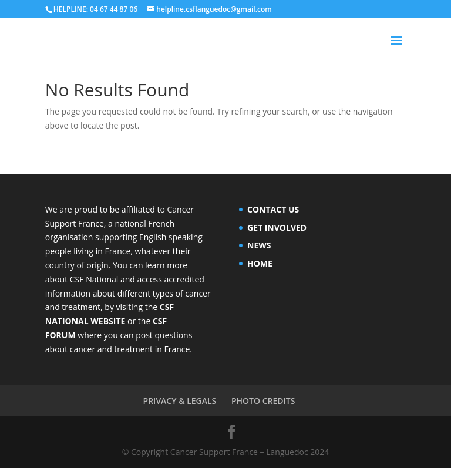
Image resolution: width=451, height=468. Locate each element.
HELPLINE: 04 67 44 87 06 (95, 9)
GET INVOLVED (277, 227)
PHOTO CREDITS (263, 400)
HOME (259, 263)
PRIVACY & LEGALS (180, 400)
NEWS (259, 245)
